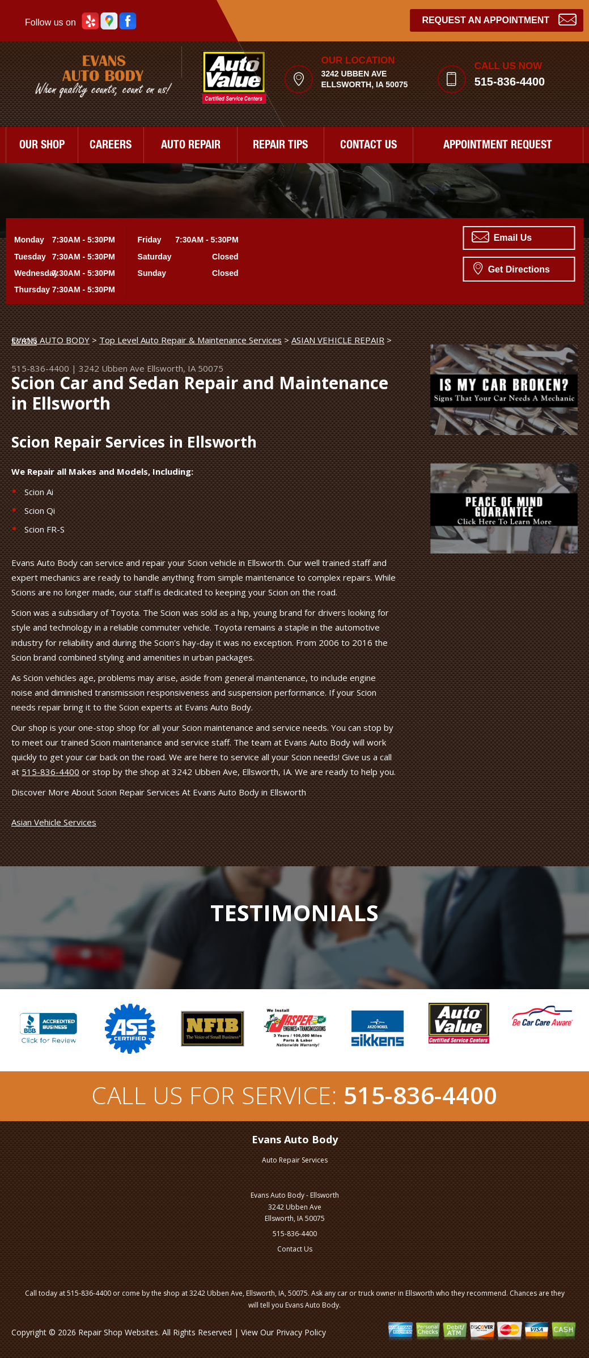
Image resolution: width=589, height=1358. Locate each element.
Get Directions (511, 268)
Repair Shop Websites (118, 1332)
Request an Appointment (499, 19)
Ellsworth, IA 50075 (185, 368)
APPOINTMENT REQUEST (497, 146)
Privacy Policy (301, 1332)
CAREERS (111, 146)
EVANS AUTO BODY (50, 340)
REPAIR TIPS (280, 146)
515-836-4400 (509, 81)
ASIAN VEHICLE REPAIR (337, 340)
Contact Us (294, 1249)
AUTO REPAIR (191, 146)
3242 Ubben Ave (112, 368)
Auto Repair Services (295, 1160)
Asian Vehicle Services (53, 822)
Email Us (502, 236)
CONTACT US (368, 146)
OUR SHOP (42, 146)
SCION (24, 341)
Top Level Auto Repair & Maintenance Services (190, 340)
